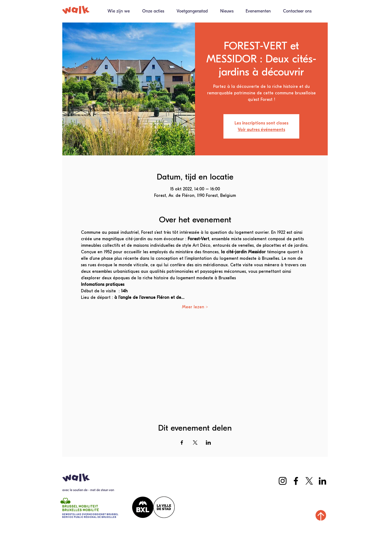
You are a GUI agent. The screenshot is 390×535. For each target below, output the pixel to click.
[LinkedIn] (322, 481)
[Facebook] (296, 481)
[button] (151, 13)
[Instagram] (282, 481)
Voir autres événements (261, 129)
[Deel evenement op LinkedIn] (208, 442)
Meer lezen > (195, 307)
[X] (309, 481)
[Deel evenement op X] (195, 442)
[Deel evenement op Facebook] (181, 442)
